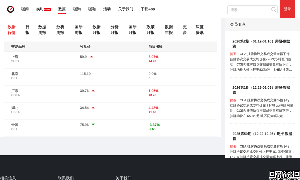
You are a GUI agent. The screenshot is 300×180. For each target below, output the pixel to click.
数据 (62, 9)
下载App (148, 9)
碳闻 (25, 9)
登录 (287, 9)
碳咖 (92, 9)
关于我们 (125, 9)
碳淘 (77, 9)
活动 (107, 9)
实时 (40, 9)
